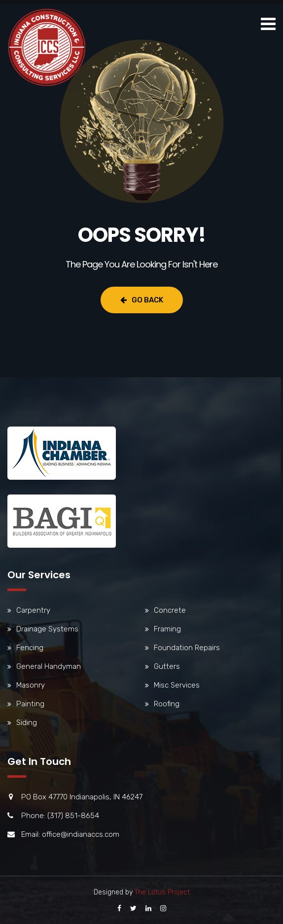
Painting (30, 703)
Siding (26, 722)
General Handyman (48, 666)
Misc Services (177, 685)
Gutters (167, 666)
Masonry (30, 685)
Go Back (141, 300)
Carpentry (33, 610)
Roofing (166, 703)
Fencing (29, 647)
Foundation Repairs (187, 647)
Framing (167, 629)
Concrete (170, 610)
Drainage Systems (47, 629)
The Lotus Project (162, 892)
